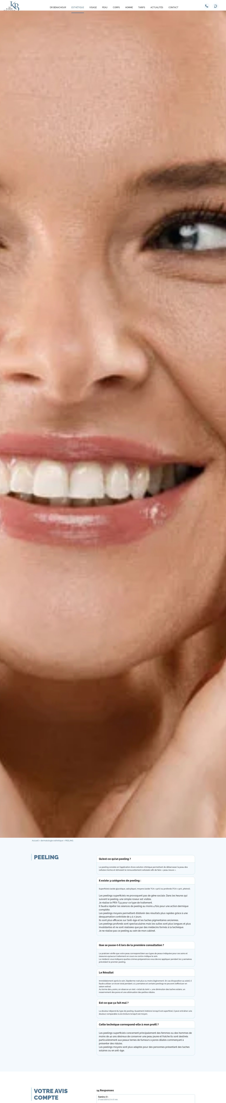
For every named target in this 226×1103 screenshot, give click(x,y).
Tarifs (141, 7)
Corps (116, 7)
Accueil (35, 840)
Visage (93, 7)
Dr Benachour (58, 7)
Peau (105, 7)
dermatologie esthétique (52, 840)
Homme (129, 7)
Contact (173, 7)
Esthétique (77, 7)
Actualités (157, 7)
